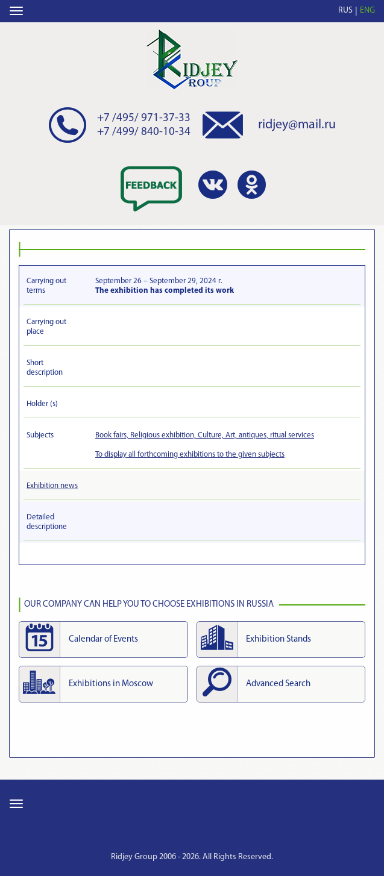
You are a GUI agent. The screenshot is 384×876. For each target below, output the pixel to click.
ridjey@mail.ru (297, 125)
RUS (345, 10)
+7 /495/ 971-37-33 (143, 118)
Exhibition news (52, 486)
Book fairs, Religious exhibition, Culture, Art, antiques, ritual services (204, 435)
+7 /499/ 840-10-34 (143, 132)
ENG (367, 10)
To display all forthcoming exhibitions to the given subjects (190, 454)
